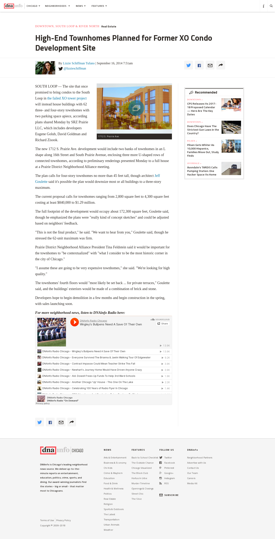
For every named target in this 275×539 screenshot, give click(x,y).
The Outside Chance (143, 463)
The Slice (137, 499)
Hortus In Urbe (139, 478)
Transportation (111, 519)
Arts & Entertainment (115, 457)
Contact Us (193, 468)
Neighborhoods (57, 6)
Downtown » (195, 99)
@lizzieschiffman (75, 68)
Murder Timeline (141, 483)
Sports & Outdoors (114, 509)
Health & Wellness (113, 488)
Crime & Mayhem (113, 473)
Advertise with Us (196, 463)
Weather (108, 530)
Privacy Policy (63, 520)
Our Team (192, 473)
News (81, 6)
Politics (107, 494)
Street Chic (137, 494)
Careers (191, 478)
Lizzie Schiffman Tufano (79, 63)
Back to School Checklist (145, 457)
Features (99, 6)
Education (109, 478)
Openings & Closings (142, 488)
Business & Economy (115, 463)
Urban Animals (111, 524)
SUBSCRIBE (169, 495)
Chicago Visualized (142, 468)
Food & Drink (111, 483)
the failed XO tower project (67, 98)
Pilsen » (192, 141)
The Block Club (140, 473)
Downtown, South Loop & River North (67, 26)
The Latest (109, 514)
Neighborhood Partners (199, 457)
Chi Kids (108, 468)
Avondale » (194, 163)
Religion (108, 504)
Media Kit (192, 483)
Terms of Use (47, 520)
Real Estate (108, 26)
